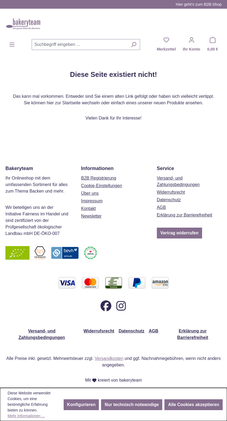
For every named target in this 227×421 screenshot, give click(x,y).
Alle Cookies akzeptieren (193, 404)
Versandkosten (109, 358)
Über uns (90, 193)
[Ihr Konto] (191, 44)
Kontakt (88, 208)
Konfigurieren (81, 404)
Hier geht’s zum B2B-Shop (199, 4)
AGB (161, 207)
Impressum (91, 201)
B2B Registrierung (98, 178)
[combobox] (80, 44)
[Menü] (11, 44)
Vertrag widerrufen (179, 233)
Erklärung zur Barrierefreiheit (184, 215)
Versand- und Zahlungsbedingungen (41, 334)
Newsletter (91, 216)
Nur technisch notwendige (132, 404)
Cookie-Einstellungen (101, 185)
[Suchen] (133, 44)
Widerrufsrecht (171, 192)
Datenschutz (169, 199)
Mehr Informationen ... (26, 416)
